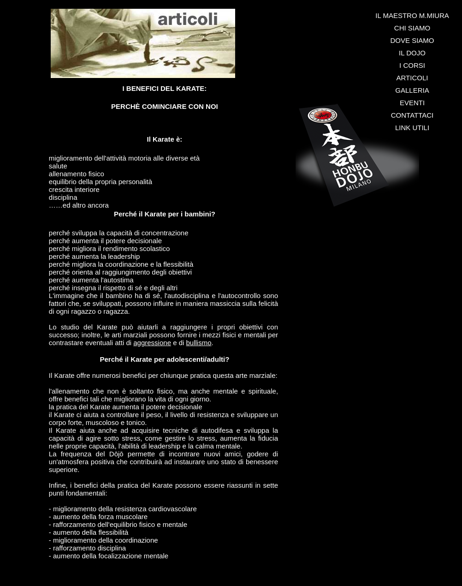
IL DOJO (412, 53)
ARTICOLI (412, 78)
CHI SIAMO (412, 28)
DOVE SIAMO (412, 40)
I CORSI (412, 65)
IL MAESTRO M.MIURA (412, 15)
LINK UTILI (412, 128)
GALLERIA (412, 90)
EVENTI (412, 103)
